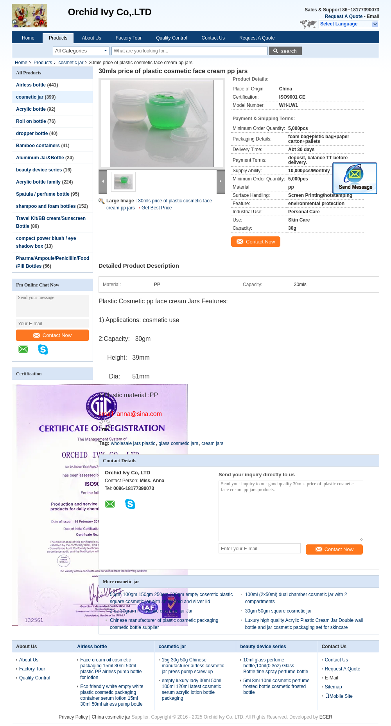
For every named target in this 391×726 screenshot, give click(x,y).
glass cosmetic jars (178, 443)
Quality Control (171, 38)
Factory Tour (129, 38)
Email (373, 16)
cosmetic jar (70, 62)
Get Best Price (157, 208)
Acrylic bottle (31, 109)
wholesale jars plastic (133, 443)
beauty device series (39, 170)
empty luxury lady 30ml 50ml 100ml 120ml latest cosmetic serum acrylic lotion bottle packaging (191, 689)
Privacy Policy (73, 717)
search (289, 51)
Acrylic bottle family (38, 182)
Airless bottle (31, 85)
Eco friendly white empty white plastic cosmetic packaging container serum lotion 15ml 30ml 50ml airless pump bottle (111, 695)
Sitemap (333, 687)
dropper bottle (32, 133)
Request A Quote (343, 16)
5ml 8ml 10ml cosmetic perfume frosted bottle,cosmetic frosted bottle (276, 686)
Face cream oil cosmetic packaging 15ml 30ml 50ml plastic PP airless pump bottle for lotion (111, 668)
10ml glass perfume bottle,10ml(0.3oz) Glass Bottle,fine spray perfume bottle (275, 665)
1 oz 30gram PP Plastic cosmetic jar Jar (151, 611)
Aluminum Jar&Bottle (40, 157)
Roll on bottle (31, 121)
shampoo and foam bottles (46, 206)
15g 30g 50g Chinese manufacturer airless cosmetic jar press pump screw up (193, 665)
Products (58, 38)
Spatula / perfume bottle (43, 194)
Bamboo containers (38, 145)
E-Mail (331, 678)
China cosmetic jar (110, 717)
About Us (91, 38)
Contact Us (213, 38)
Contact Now (52, 335)
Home (28, 38)
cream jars (212, 443)
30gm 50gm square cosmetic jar (278, 611)
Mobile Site (339, 696)
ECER (325, 717)
